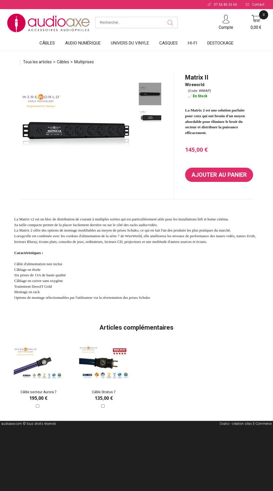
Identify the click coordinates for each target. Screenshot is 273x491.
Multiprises (84, 62)
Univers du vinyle (130, 43)
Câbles (47, 43)
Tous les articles (37, 62)
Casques (168, 43)
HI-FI (192, 43)
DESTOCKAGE (220, 43)
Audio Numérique (83, 43)
